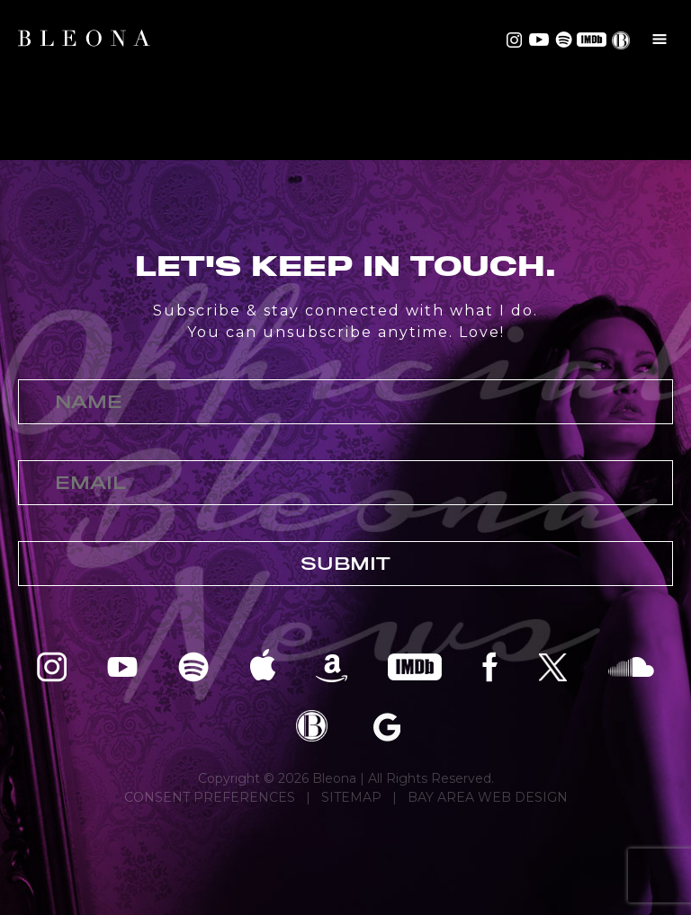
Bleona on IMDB (589, 39)
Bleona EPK (312, 725)
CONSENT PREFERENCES (209, 797)
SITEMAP (351, 797)
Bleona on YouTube (537, 39)
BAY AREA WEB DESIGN (488, 797)
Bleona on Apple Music (262, 665)
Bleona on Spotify (561, 39)
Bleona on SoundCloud (631, 665)
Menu (659, 38)
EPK (623, 40)
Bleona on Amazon (331, 665)
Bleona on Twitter (553, 665)
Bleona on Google (386, 725)
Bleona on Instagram (514, 39)
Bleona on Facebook (490, 665)
